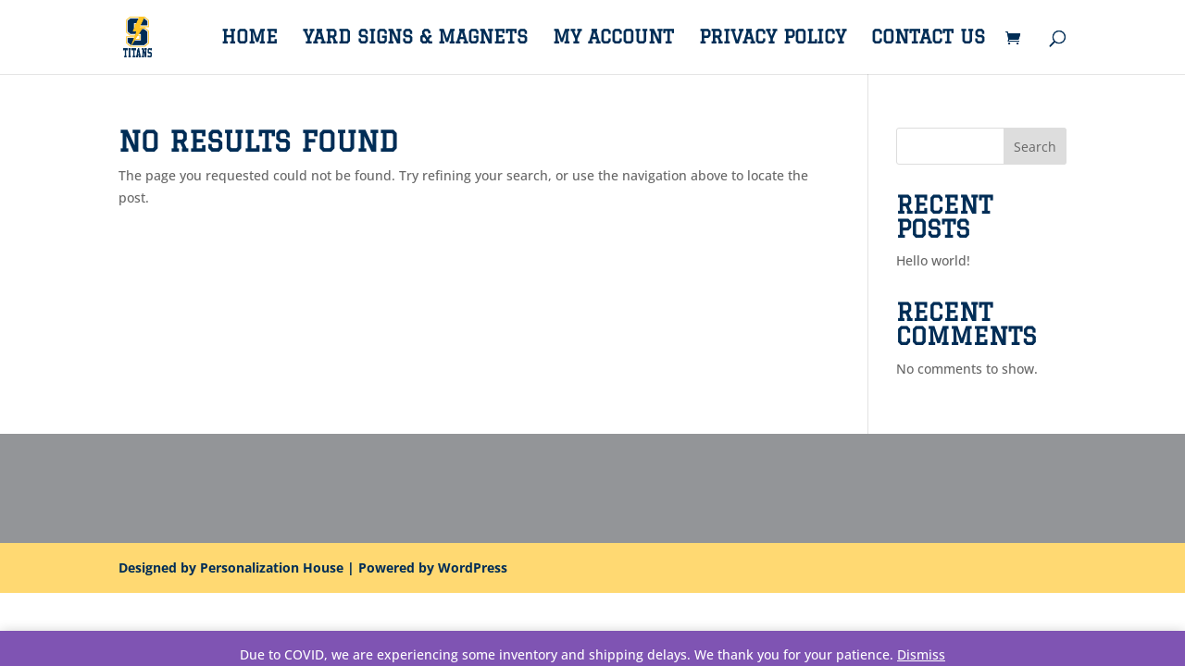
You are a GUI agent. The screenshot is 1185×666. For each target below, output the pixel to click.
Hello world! (933, 260)
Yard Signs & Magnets (415, 39)
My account (613, 39)
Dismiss (921, 654)
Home (249, 39)
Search (1035, 146)
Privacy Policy (772, 39)
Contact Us (928, 39)
